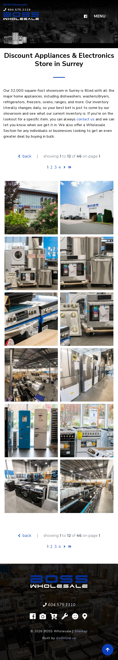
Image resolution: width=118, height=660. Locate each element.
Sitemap (81, 631)
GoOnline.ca (66, 638)
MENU (99, 16)
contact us (85, 119)
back (24, 156)
